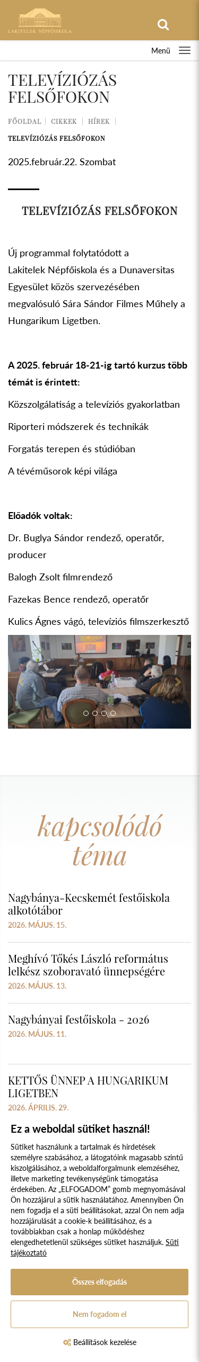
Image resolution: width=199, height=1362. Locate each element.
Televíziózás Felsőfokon (56, 138)
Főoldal (24, 121)
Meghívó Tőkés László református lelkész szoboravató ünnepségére (88, 964)
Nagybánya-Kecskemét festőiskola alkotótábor (89, 903)
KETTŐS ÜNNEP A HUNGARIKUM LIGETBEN (88, 1086)
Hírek (99, 121)
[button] (22, 682)
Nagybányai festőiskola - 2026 (78, 1019)
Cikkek (64, 121)
